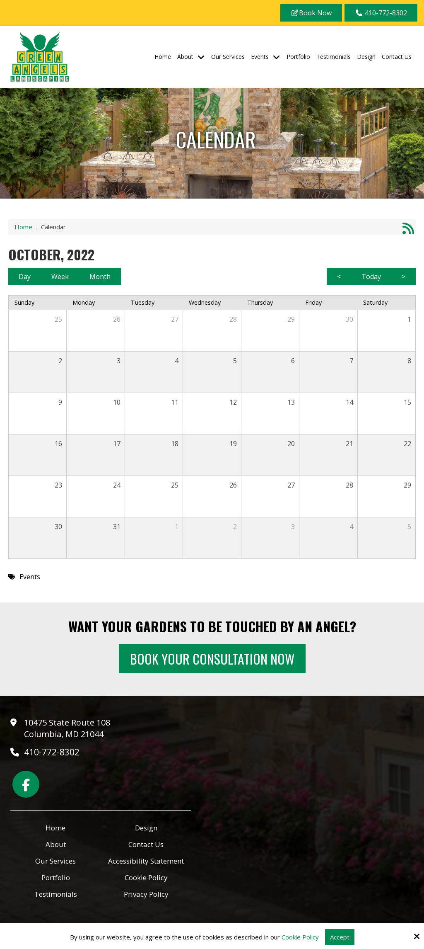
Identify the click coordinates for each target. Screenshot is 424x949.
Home (23, 227)
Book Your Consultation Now (212, 658)
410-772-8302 (381, 12)
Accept (339, 937)
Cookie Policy (300, 937)
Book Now (311, 12)
